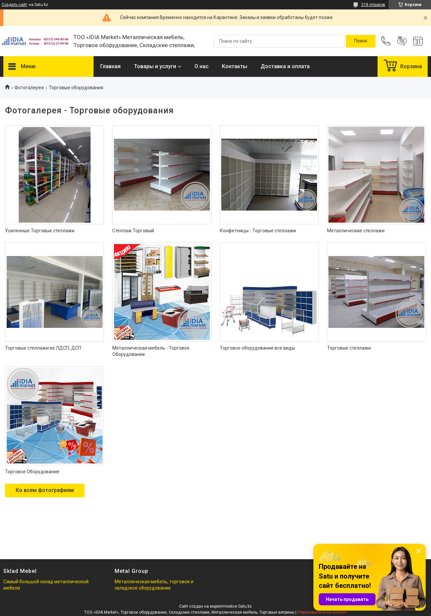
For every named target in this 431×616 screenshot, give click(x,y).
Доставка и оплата (285, 66)
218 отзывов (373, 4)
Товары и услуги (155, 66)
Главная (110, 66)
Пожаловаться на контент (322, 612)
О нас (201, 66)
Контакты (234, 66)
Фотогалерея (29, 87)
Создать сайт (14, 4)
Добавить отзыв (402, 41)
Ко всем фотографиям (45, 490)
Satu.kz (245, 606)
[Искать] (361, 41)
